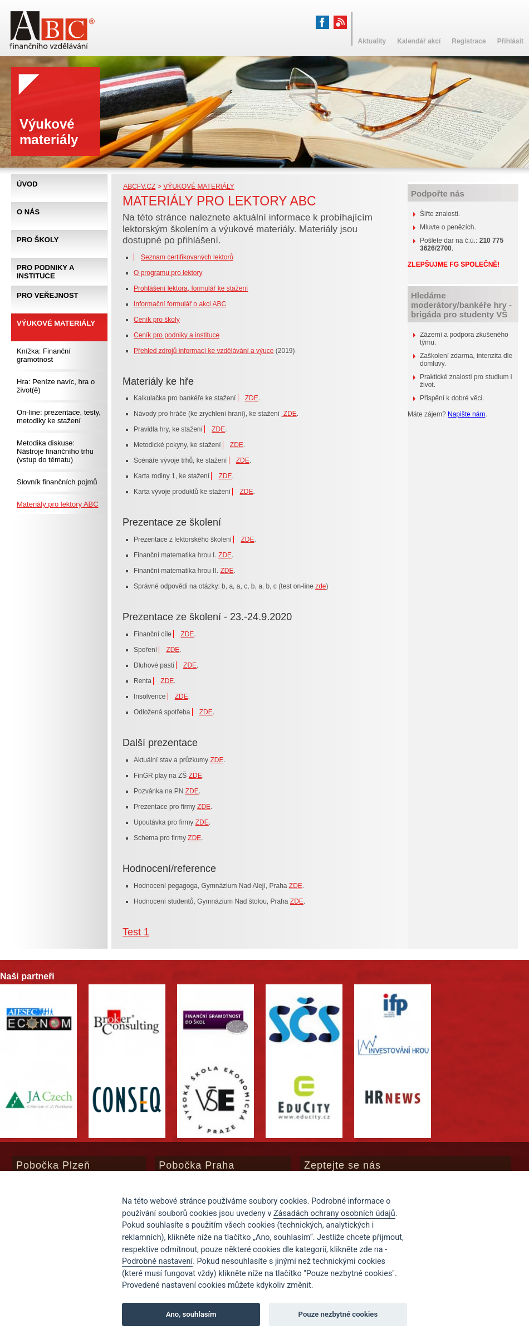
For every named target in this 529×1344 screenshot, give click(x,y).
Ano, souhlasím (191, 1314)
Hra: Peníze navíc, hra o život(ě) (56, 385)
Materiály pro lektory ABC (58, 504)
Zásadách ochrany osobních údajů (334, 1213)
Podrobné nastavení (157, 1261)
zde (320, 586)
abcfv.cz (139, 186)
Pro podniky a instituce (45, 271)
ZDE (251, 398)
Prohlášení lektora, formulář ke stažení (191, 288)
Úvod (27, 184)
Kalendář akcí (418, 41)
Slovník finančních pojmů (57, 482)
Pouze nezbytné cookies (338, 1314)
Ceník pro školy (157, 319)
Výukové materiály (198, 186)
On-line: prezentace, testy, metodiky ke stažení (59, 416)
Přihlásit (510, 41)
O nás (28, 212)
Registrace (469, 41)
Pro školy (37, 240)
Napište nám (466, 414)
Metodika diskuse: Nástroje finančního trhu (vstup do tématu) (55, 451)
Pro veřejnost (48, 295)
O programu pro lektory (168, 273)
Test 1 (136, 932)
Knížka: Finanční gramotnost (44, 355)
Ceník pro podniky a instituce (176, 335)
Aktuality (372, 41)
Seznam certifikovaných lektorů (187, 257)
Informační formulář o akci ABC (180, 304)
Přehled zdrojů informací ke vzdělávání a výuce (203, 351)
